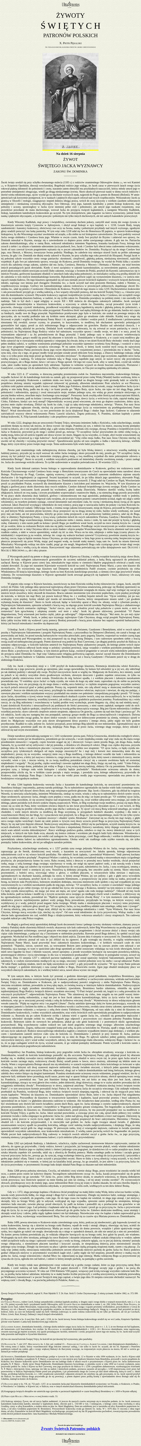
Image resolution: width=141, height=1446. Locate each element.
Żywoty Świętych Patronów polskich (70, 1428)
